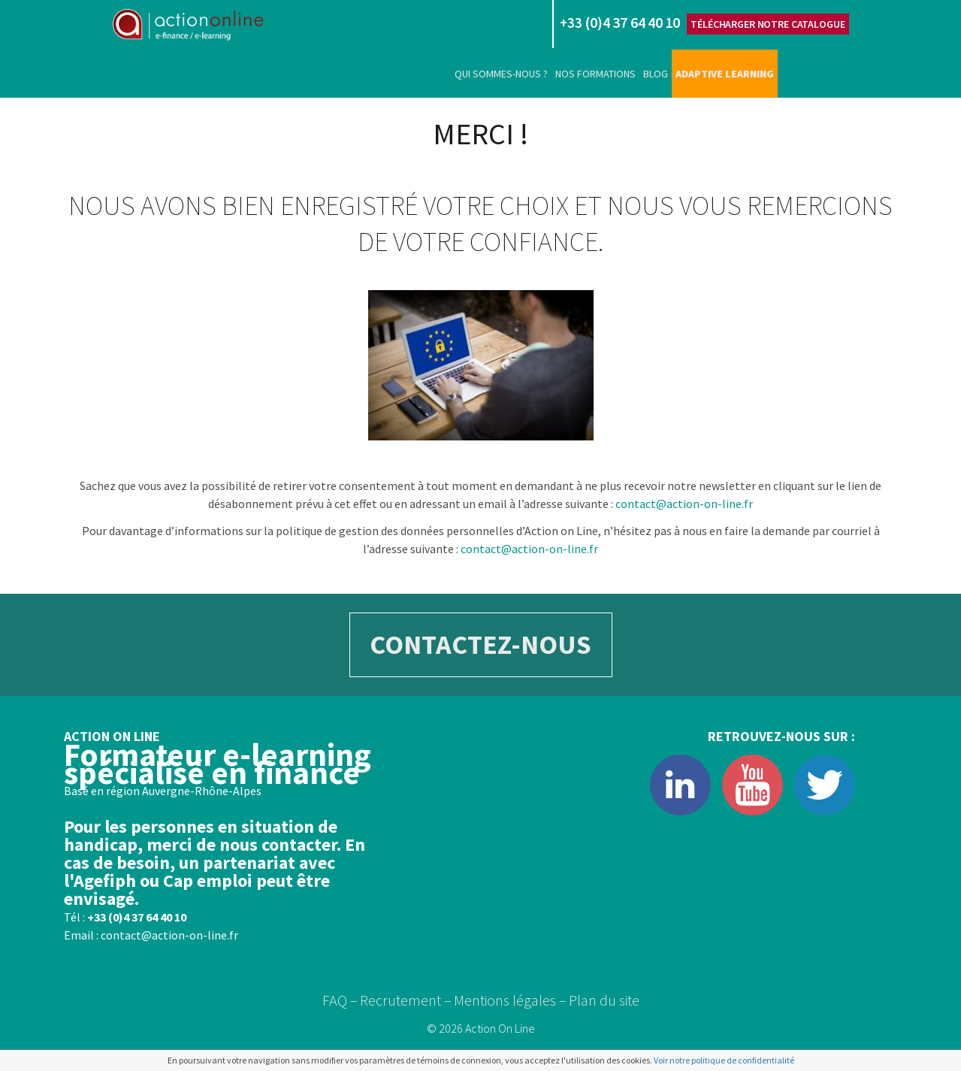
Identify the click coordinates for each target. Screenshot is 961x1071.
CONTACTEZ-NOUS (480, 644)
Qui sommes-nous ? (501, 73)
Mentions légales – (510, 1000)
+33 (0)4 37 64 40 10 (136, 916)
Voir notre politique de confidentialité (724, 1060)
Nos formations (595, 73)
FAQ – (340, 1000)
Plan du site (604, 1000)
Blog (655, 73)
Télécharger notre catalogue (768, 24)
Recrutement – (406, 1000)
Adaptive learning (724, 73)
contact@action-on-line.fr (684, 503)
